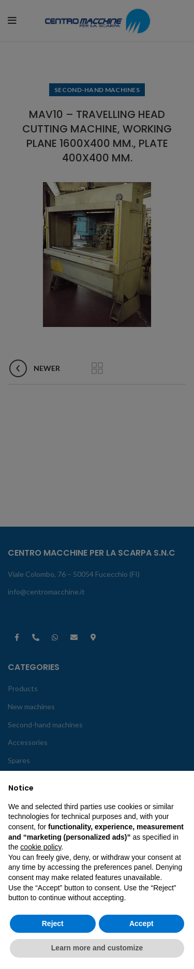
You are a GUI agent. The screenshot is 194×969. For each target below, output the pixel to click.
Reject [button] (53, 923)
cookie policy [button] (40, 847)
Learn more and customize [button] (97, 948)
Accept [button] (141, 923)
